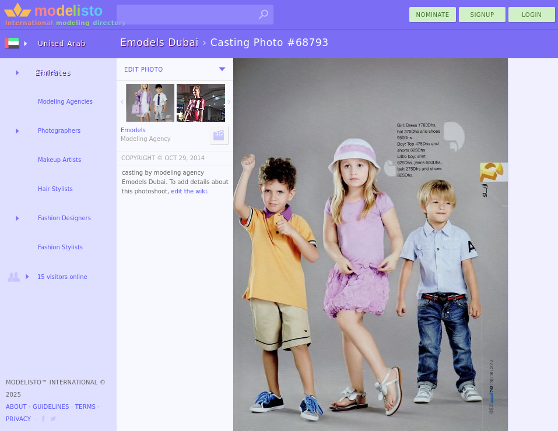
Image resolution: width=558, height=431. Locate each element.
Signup (482, 15)
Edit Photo (143, 69)
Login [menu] (532, 15)
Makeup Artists (59, 160)
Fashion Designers (64, 218)
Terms (85, 407)
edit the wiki (189, 191)
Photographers (59, 131)
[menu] (222, 69)
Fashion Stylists (60, 247)
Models (48, 72)
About (16, 407)
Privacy (18, 419)
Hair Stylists (55, 189)
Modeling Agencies (65, 101)
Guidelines (51, 407)
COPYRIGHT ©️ (142, 158)
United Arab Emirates (60, 49)
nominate (433, 15)
